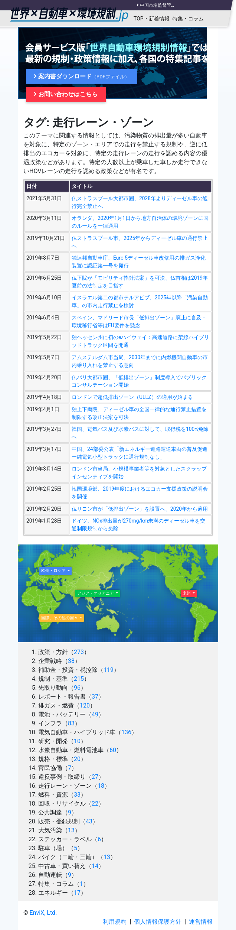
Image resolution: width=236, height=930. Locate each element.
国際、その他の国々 (60, 617)
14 (95, 865)
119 (109, 669)
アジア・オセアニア (96, 593)
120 (85, 705)
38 (71, 660)
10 (77, 741)
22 (95, 803)
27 (95, 776)
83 (71, 723)
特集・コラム (188, 19)
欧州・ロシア (54, 570)
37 (95, 696)
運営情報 (201, 921)
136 (126, 732)
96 (77, 687)
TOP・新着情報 (152, 19)
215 (79, 678)
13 (71, 830)
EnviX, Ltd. (43, 912)
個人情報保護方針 (157, 921)
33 (77, 794)
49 (95, 714)
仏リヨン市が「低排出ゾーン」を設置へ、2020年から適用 (140, 509)
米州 (187, 593)
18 (101, 785)
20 (77, 758)
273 (79, 652)
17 (77, 892)
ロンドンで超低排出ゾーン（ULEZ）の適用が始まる (132, 397)
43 (89, 821)
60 (112, 750)
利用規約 (115, 921)
